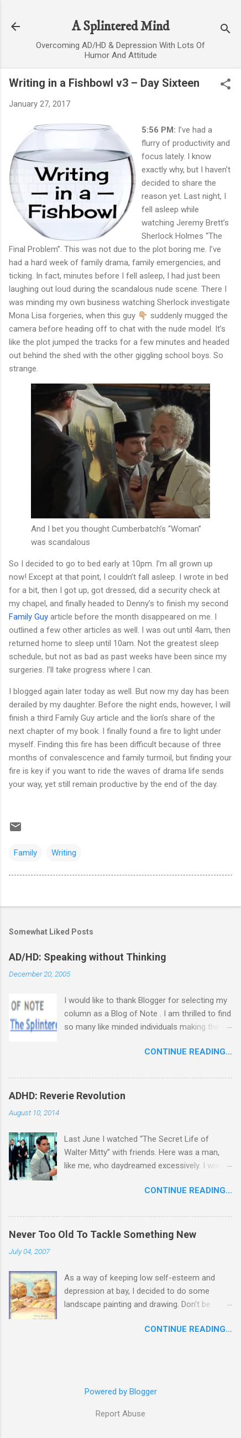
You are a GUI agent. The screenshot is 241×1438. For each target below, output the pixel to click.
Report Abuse (120, 1414)
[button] (225, 85)
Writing (63, 853)
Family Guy (28, 617)
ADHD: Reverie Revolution (67, 1095)
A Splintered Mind (120, 26)
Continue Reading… (188, 1052)
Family (25, 853)
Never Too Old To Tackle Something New (102, 1234)
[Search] (225, 30)
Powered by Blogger (121, 1392)
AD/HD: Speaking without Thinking (87, 957)
